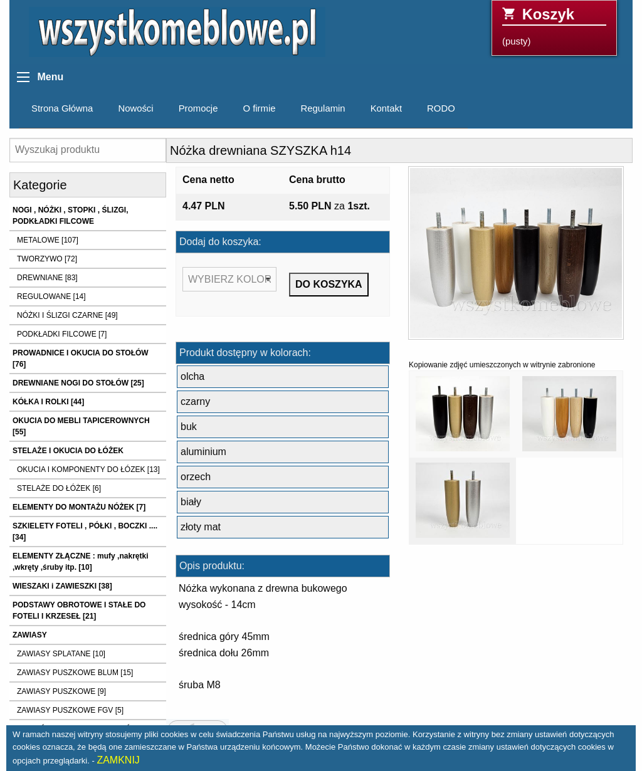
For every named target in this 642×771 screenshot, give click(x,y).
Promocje (198, 108)
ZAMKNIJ (118, 760)
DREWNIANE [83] (47, 277)
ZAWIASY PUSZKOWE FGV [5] (70, 710)
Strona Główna (62, 108)
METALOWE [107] (47, 240)
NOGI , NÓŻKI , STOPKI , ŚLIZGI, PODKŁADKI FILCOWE (70, 216)
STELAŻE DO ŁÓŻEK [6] (59, 488)
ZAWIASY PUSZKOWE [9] (61, 691)
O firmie (259, 108)
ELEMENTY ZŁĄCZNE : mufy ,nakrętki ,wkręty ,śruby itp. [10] (80, 562)
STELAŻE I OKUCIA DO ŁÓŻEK (68, 450)
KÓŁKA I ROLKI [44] (48, 401)
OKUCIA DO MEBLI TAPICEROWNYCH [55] (81, 426)
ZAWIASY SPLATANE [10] (61, 653)
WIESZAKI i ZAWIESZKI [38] (62, 586)
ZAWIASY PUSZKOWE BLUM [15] (75, 672)
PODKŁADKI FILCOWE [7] (62, 334)
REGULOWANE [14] (51, 296)
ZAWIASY (30, 635)
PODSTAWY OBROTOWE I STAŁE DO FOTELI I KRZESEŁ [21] (79, 611)
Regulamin (323, 108)
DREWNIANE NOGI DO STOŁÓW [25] (78, 383)
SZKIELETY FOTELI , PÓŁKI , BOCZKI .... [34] (85, 532)
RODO (441, 108)
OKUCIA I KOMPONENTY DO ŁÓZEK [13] (88, 469)
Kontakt (386, 108)
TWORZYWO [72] (47, 258)
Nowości (135, 108)
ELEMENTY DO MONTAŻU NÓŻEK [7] (79, 507)
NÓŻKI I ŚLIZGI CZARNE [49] (67, 315)
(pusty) (554, 26)
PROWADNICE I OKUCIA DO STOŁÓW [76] (81, 359)
